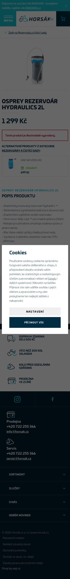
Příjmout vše (34, 322)
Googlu (52, 278)
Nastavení (35, 311)
